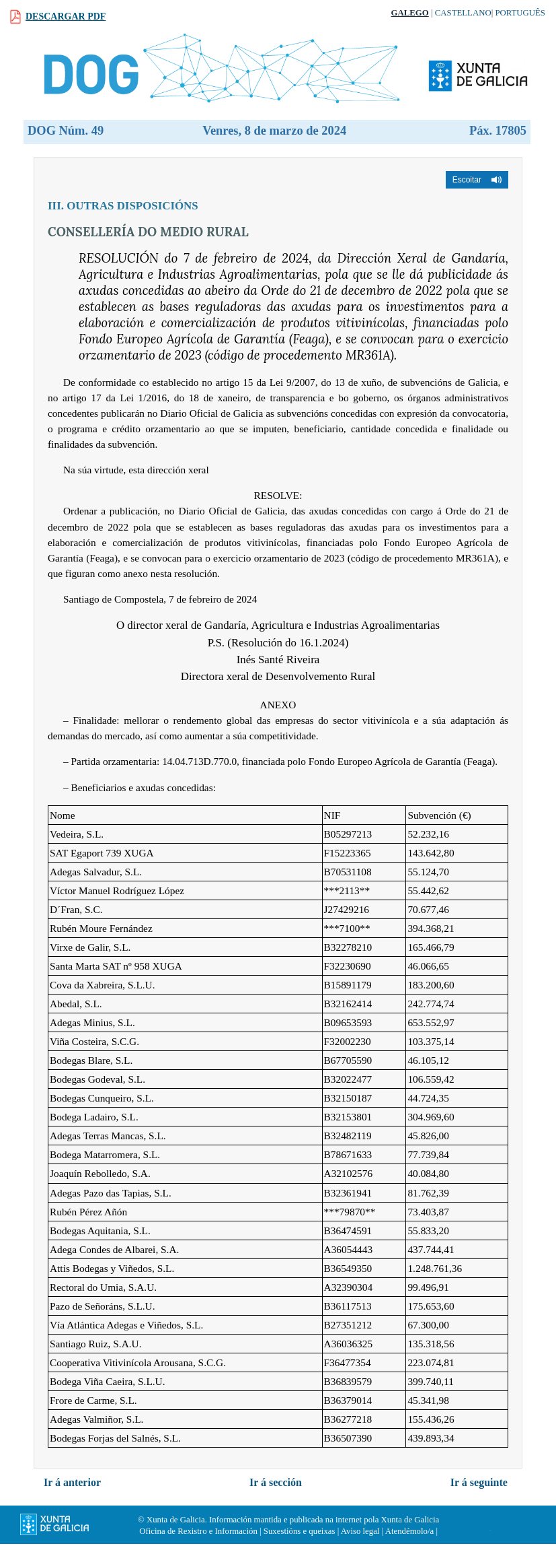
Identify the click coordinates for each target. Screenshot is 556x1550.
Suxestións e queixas (299, 1531)
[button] (477, 180)
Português (520, 13)
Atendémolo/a (409, 1531)
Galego (410, 13)
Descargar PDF (66, 16)
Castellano (463, 13)
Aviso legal (360, 1531)
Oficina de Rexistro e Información (198, 1531)
